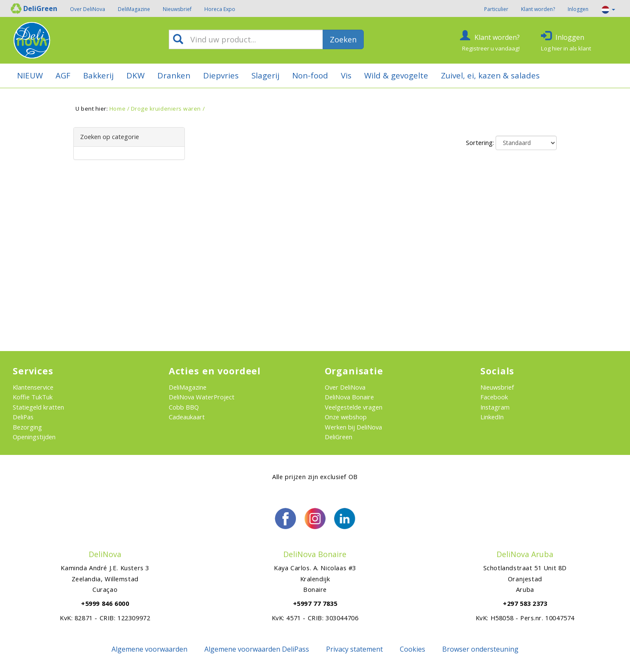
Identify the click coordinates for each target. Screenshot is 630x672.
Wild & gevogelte (396, 75)
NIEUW (30, 75)
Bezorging (27, 427)
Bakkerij (98, 75)
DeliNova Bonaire (349, 397)
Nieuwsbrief (177, 9)
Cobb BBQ (184, 407)
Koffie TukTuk (33, 397)
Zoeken (343, 39)
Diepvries (221, 75)
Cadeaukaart (187, 417)
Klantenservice (33, 387)
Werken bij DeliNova (353, 427)
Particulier (496, 9)
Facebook (494, 397)
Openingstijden (34, 436)
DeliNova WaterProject (201, 397)
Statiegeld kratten (38, 407)
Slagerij (265, 75)
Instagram (495, 407)
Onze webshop (346, 417)
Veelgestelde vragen (353, 407)
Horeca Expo (219, 9)
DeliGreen (338, 436)
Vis (346, 75)
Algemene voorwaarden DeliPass (256, 649)
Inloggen (578, 9)
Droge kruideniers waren (166, 108)
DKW (135, 75)
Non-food (310, 75)
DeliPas (23, 417)
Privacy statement (354, 649)
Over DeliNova (87, 9)
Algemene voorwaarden (149, 649)
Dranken (173, 75)
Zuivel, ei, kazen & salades (490, 75)
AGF (63, 75)
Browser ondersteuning (480, 649)
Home (117, 108)
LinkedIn (492, 417)
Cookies (412, 649)
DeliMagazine (134, 9)
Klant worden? (538, 9)
